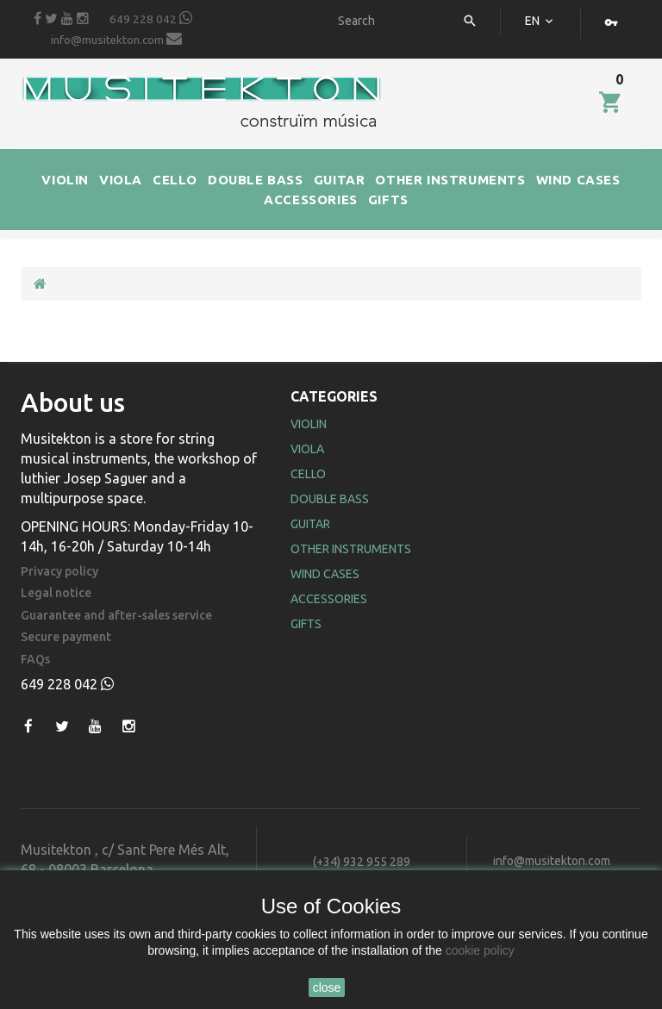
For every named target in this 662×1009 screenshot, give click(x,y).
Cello (308, 474)
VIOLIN (65, 179)
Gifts (306, 624)
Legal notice (56, 593)
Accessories (328, 599)
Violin (308, 424)
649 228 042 (150, 18)
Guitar (310, 524)
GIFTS (388, 199)
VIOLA (120, 179)
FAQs (35, 659)
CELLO (175, 179)
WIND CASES (578, 179)
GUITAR (339, 179)
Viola (307, 449)
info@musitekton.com (116, 39)
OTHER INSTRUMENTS (450, 179)
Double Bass (329, 499)
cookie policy (480, 950)
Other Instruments (350, 549)
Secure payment (66, 637)
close (327, 987)
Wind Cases (324, 574)
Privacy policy (59, 571)
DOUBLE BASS (255, 179)
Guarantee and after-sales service (116, 615)
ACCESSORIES (311, 199)
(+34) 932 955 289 (361, 862)
